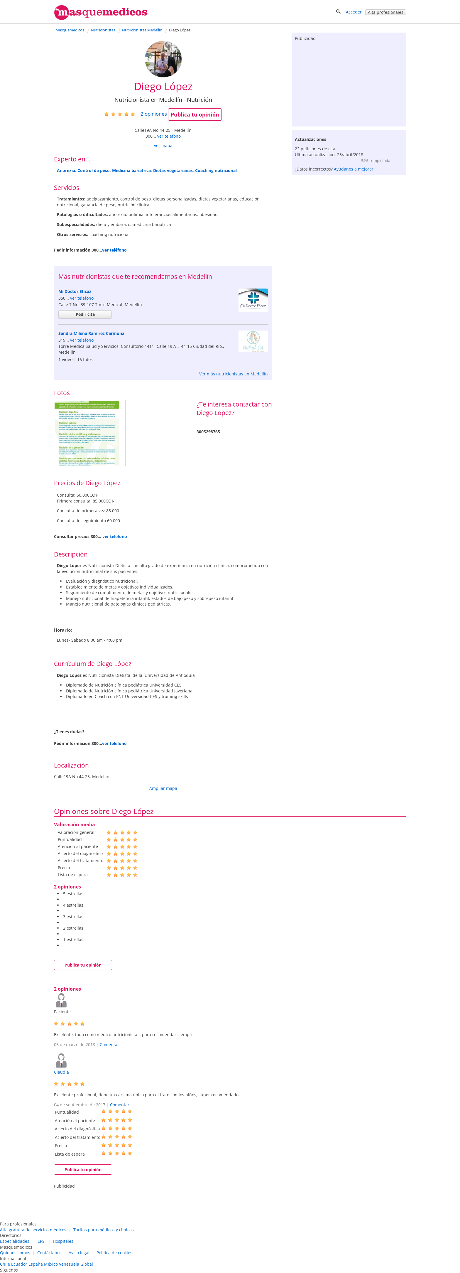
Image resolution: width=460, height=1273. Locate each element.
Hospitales (63, 1241)
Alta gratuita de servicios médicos (33, 1229)
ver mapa (163, 145)
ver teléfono (169, 136)
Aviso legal (79, 1252)
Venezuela (69, 1264)
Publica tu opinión (195, 114)
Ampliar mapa (163, 788)
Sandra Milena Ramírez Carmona (91, 333)
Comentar (109, 1044)
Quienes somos (15, 1252)
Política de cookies (114, 1252)
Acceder (354, 12)
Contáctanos (49, 1252)
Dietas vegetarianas (173, 170)
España (35, 1264)
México (51, 1264)
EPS (41, 1241)
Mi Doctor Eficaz (74, 291)
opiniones (154, 113)
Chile (5, 1264)
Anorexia (66, 170)
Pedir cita (85, 314)
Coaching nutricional (216, 170)
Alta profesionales (385, 12)
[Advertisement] (349, 82)
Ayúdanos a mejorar (353, 169)
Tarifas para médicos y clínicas (103, 1229)
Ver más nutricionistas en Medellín (233, 374)
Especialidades (14, 1241)
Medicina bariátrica (131, 170)
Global (86, 1264)
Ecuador (19, 1264)
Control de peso (93, 170)
